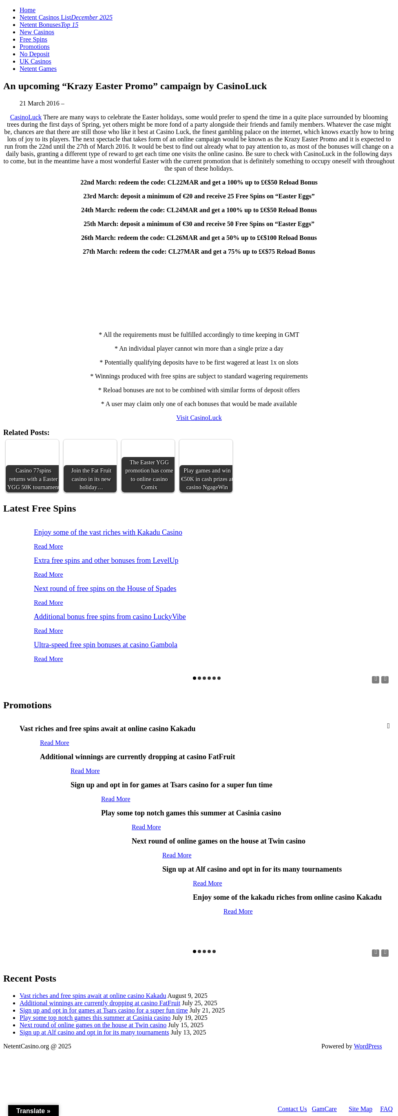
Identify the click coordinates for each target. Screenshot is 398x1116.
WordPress (368, 1046)
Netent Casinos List (66, 17)
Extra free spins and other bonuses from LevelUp (106, 560)
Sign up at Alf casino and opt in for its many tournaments (94, 1032)
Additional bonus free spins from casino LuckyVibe (110, 617)
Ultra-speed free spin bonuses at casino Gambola (105, 645)
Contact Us (292, 1108)
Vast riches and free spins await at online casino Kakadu (93, 995)
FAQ (386, 1108)
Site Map (360, 1108)
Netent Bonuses (49, 24)
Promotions (35, 46)
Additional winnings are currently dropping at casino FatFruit (100, 1003)
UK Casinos (35, 61)
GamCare (324, 1108)
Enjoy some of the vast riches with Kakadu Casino (108, 532)
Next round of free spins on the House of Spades (105, 588)
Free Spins (33, 39)
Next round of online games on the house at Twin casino (93, 1025)
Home (27, 10)
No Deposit (34, 54)
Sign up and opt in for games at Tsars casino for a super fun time (104, 1010)
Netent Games (38, 68)
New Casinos (37, 32)
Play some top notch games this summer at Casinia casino (95, 1017)
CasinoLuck (26, 117)
